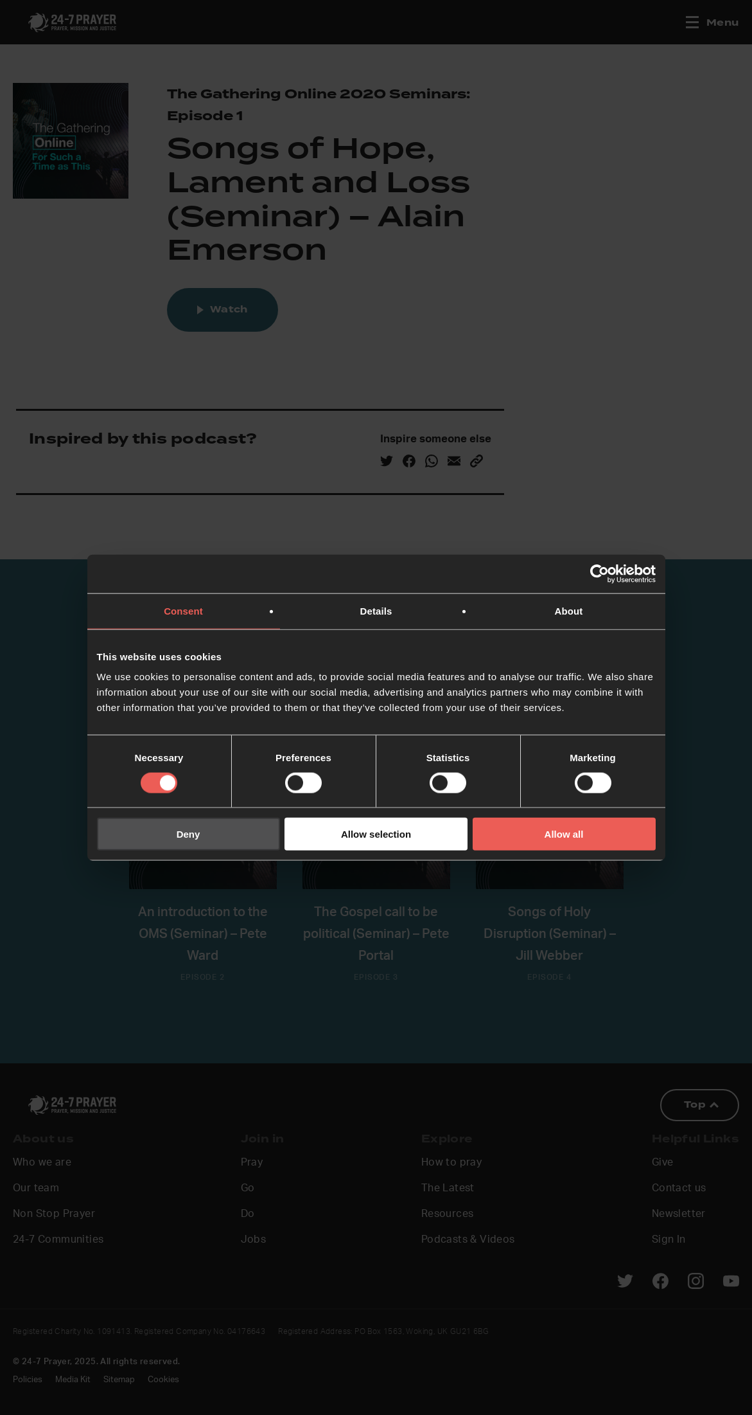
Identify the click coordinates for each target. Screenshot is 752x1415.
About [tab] (569, 610)
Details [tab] (376, 610)
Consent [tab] (183, 610)
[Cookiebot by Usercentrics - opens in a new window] (599, 573)
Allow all (564, 834)
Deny (188, 834)
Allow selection (376, 834)
